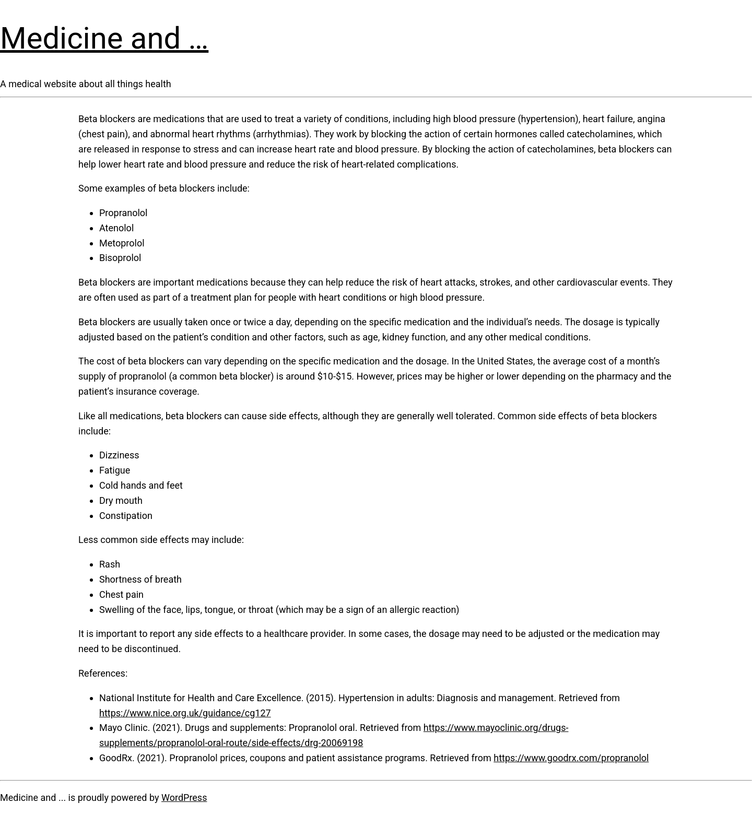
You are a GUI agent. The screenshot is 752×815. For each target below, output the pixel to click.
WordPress (184, 797)
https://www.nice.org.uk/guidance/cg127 (185, 712)
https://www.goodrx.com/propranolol (571, 757)
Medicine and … (104, 38)
